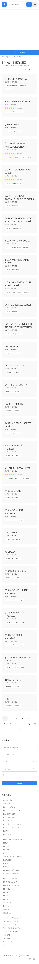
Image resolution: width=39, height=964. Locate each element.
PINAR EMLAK (12, 532)
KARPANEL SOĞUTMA (16, 79)
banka (8, 183)
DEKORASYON (9, 817)
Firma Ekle (19, 52)
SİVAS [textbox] (6, 762)
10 (22, 724)
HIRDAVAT (7, 863)
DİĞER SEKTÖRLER (11, 828)
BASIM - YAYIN (9, 807)
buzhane (9, 89)
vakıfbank (16, 311)
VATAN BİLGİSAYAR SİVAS (17, 468)
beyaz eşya (9, 478)
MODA (5, 899)
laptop (16, 157)
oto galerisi (9, 353)
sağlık (15, 334)
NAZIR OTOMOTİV (14, 404)
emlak (8, 433)
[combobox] (19, 754)
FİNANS (6, 850)
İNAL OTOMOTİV (13, 680)
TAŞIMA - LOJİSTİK (10, 921)
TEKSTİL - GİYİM (9, 925)
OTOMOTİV (8, 903)
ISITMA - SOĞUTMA (11, 870)
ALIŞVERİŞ (7, 800)
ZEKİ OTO (9, 699)
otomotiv (18, 353)
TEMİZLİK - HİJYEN (10, 932)
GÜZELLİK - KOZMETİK (12, 857)
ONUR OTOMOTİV (14, 346)
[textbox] (19, 754)
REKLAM (6, 906)
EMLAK (6, 843)
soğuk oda (23, 85)
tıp (21, 334)
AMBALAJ (7, 804)
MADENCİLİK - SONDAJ (12, 886)
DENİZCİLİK (7, 821)
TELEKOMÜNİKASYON (12, 928)
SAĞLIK (6, 909)
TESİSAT (6, 935)
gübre (8, 131)
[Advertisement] (19, 29)
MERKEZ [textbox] (7, 769)
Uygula (19, 783)
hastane (8, 334)
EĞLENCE (7, 835)
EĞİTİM (6, 831)
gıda (22, 112)
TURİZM (6, 938)
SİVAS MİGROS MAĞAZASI (18, 101)
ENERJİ (6, 846)
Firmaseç (5, 57)
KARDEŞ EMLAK (13, 491)
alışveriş (16, 112)
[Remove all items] (33, 761)
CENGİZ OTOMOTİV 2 (15, 365)
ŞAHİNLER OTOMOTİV (16, 385)
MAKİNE (6, 889)
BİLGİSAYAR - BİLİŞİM (11, 811)
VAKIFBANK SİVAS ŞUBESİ (18, 305)
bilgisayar (9, 157)
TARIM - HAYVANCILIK (12, 918)
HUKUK (6, 867)
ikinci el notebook (26, 157)
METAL (6, 892)
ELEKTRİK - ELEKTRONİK (13, 840)
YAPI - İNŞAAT (8, 942)
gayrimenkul (16, 433)
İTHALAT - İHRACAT (11, 874)
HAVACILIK (7, 860)
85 (35, 724)
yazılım (18, 478)
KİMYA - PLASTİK (10, 879)
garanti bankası (17, 183)
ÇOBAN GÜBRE (12, 124)
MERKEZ (14, 82)
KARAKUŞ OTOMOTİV (15, 571)
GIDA (5, 853)
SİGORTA (7, 913)
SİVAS (14, 57)
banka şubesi (17, 247)
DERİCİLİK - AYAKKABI (12, 824)
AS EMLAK (10, 552)
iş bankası (26, 247)
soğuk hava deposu (11, 85)
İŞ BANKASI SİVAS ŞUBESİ (17, 241)
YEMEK (6, 945)
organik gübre (17, 131)
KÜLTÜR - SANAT (10, 882)
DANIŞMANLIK (9, 814)
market (8, 112)
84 (29, 724)
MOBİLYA (7, 896)
